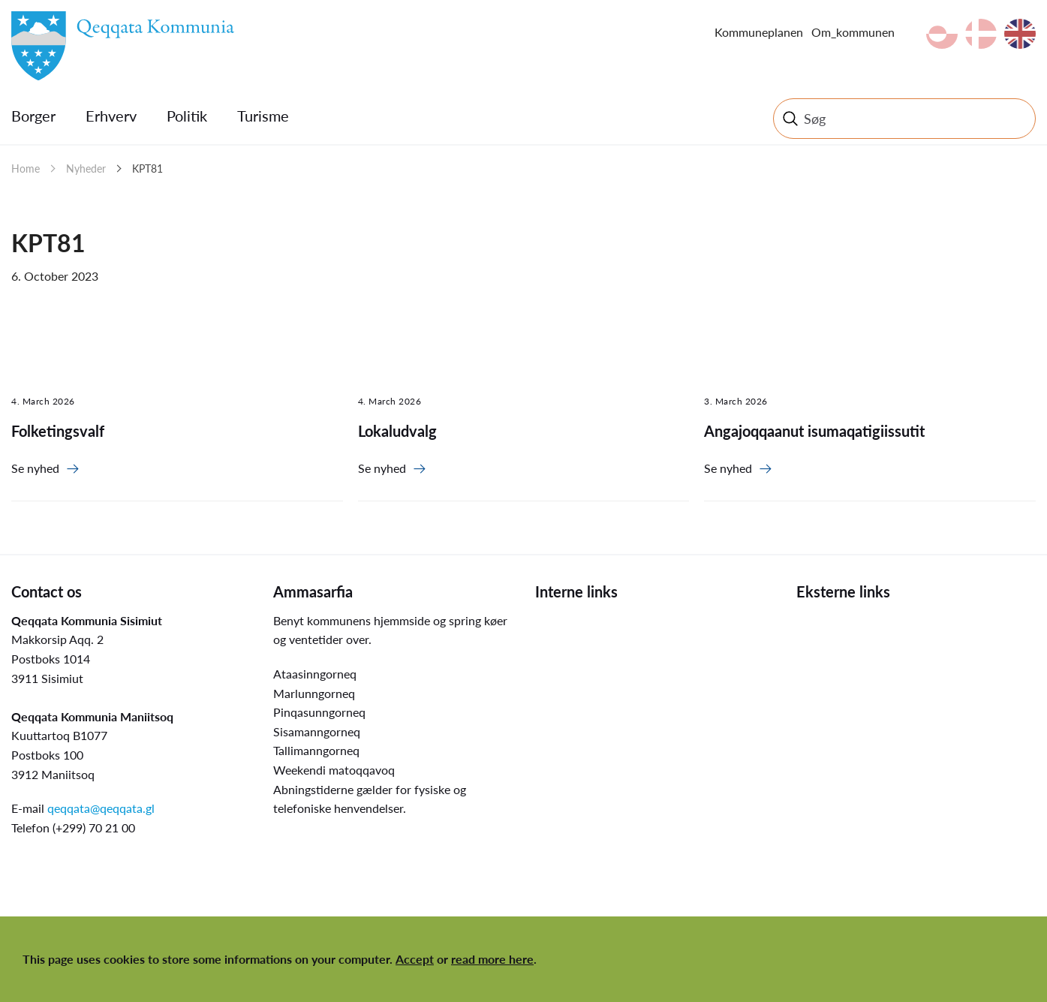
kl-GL (942, 34)
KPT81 (147, 168)
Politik (187, 116)
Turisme (263, 116)
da (981, 34)
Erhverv (111, 116)
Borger (33, 116)
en (1020, 34)
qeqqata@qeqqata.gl (101, 808)
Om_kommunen (853, 32)
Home (25, 168)
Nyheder (86, 168)
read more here (492, 959)
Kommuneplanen (759, 32)
